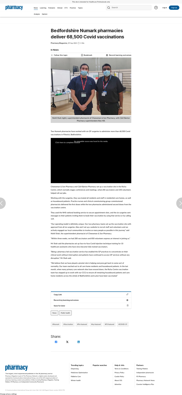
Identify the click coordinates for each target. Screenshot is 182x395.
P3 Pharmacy (15, 382)
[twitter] (67, 342)
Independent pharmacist (145, 373)
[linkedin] (78, 342)
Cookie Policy (119, 376)
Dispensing (75, 369)
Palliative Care (76, 376)
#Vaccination (68, 324)
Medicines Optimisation (79, 373)
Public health (65, 313)
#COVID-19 (122, 324)
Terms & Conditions (122, 369)
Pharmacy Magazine (47, 380)
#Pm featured (82, 324)
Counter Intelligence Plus (145, 384)
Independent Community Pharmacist (33, 382)
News (54, 313)
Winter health (76, 380)
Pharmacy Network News (145, 380)
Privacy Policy (119, 373)
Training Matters (142, 369)
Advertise (118, 384)
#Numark (55, 324)
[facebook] (56, 342)
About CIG (118, 380)
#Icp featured (96, 324)
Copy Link (91, 294)
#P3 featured (109, 324)
